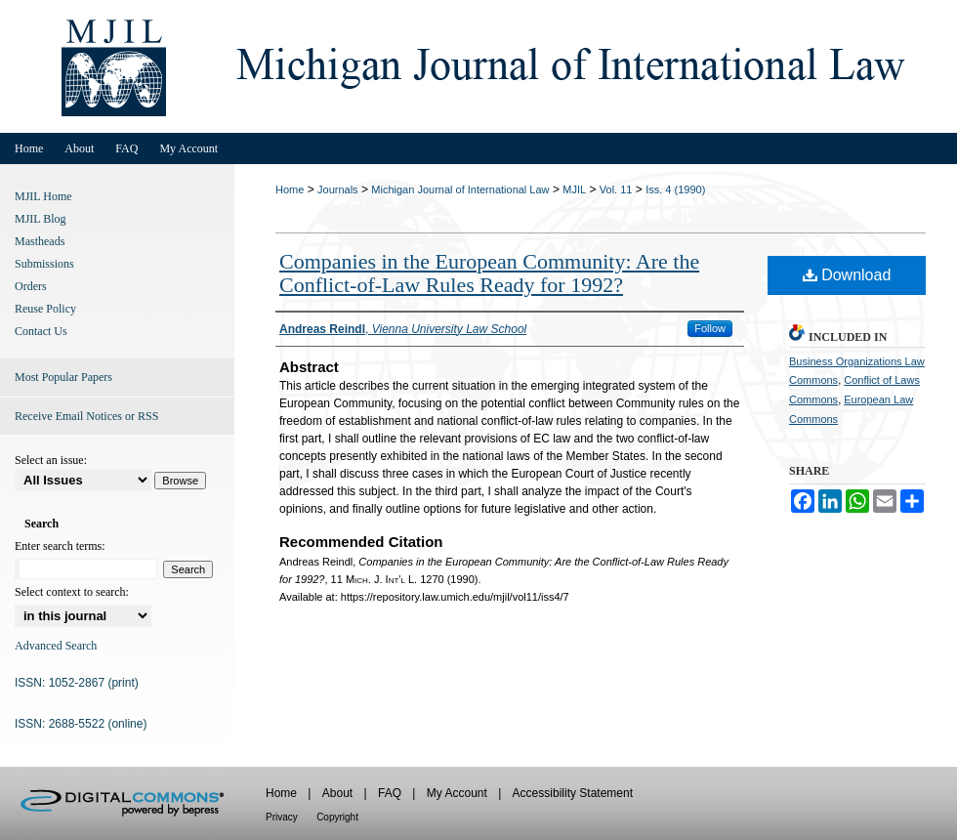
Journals (337, 189)
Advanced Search (56, 645)
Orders (31, 286)
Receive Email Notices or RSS (86, 416)
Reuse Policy (45, 308)
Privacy (282, 817)
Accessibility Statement (573, 793)
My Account (457, 793)
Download (847, 275)
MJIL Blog (40, 219)
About (337, 793)
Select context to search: (72, 592)
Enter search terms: (60, 546)
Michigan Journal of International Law (460, 189)
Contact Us (41, 331)
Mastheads (39, 241)
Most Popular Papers (63, 377)
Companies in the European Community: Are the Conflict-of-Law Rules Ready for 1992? (489, 273)
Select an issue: (51, 460)
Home (289, 189)
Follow (710, 328)
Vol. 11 (616, 189)
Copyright (337, 817)
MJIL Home (43, 196)
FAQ (389, 793)
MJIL (574, 189)
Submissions (44, 264)
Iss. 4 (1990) (675, 189)
